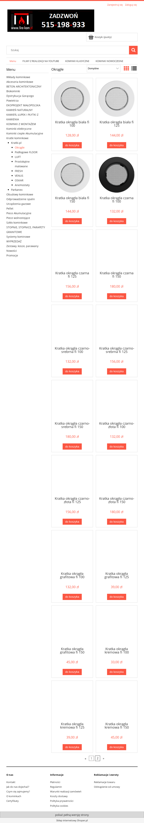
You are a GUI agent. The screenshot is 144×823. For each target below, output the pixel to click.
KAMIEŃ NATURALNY (19, 110)
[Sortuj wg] (103, 68)
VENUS (19, 175)
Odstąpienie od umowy (107, 786)
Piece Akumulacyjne (18, 213)
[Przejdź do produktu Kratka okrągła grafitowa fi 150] (72, 626)
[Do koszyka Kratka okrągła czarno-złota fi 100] (116, 446)
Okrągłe (20, 147)
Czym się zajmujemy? (18, 791)
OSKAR (19, 180)
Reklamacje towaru (104, 782)
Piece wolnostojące (18, 218)
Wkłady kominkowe (18, 77)
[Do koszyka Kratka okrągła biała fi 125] (116, 145)
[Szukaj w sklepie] (68, 50)
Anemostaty (22, 185)
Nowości (11, 250)
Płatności (55, 782)
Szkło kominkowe (17, 222)
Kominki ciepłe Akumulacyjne (24, 133)
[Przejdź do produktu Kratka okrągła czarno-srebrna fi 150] (72, 400)
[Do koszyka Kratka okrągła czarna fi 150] (116, 296)
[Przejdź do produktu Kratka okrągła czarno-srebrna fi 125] (116, 325)
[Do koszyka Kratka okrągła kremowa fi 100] (116, 672)
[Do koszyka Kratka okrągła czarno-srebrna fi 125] (116, 371)
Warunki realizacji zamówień (65, 791)
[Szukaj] (133, 50)
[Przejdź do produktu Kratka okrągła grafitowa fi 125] (116, 550)
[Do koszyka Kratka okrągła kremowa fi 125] (72, 747)
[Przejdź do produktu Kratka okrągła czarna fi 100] (116, 174)
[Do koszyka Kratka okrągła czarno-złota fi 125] (72, 522)
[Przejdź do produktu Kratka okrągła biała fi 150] (72, 174)
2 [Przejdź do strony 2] (97, 758)
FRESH (19, 171)
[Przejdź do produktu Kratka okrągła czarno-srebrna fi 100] (72, 325)
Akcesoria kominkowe (19, 82)
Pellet (9, 208)
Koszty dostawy (59, 796)
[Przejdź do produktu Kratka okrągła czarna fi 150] (116, 250)
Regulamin (56, 786)
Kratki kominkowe (17, 138)
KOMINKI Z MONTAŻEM (21, 124)
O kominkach (13, 796)
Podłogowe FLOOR (26, 152)
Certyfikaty (12, 801)
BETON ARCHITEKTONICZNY (23, 86)
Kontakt (10, 782)
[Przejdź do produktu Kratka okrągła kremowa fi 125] (72, 701)
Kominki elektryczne (19, 128)
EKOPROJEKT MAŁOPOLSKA (23, 105)
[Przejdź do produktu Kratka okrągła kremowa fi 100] (116, 626)
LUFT (18, 157)
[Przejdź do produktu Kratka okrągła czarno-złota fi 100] (116, 400)
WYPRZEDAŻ (14, 241)
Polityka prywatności (61, 801)
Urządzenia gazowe (18, 204)
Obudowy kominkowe (19, 194)
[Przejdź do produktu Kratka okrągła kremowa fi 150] (116, 701)
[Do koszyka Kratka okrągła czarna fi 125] (72, 296)
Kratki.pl (16, 143)
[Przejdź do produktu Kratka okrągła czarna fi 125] (72, 250)
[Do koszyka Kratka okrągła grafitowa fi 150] (72, 672)
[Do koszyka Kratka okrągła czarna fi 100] (116, 221)
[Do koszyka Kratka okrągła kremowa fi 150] (116, 747)
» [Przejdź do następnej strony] (103, 758)
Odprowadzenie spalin (20, 199)
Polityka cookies (59, 805)
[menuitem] (12, 61)
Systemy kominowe (18, 236)
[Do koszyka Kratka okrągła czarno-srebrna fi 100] (72, 371)
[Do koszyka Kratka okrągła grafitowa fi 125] (116, 597)
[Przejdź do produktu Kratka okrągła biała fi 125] (116, 99)
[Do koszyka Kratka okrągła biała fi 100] (72, 145)
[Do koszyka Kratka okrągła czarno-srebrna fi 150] (72, 446)
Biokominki (13, 91)
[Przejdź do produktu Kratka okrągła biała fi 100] (72, 99)
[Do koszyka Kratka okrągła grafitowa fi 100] (72, 597)
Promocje (12, 255)
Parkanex (16, 189)
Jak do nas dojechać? (17, 786)
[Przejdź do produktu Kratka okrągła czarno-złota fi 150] (116, 475)
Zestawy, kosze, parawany (22, 246)
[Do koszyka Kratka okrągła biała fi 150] (72, 221)
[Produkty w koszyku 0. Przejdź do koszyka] (100, 37)
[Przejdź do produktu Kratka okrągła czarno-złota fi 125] (72, 475)
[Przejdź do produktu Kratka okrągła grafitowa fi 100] (72, 550)
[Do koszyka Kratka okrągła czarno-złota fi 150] (116, 522)
